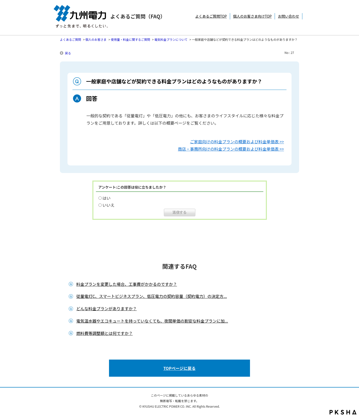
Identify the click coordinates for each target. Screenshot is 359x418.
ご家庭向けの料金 (206, 141)
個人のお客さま (95, 39)
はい (106, 198)
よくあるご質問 (70, 39)
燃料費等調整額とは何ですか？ (104, 333)
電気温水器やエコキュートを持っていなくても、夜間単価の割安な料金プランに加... (152, 321)
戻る (68, 53)
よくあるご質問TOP (211, 16)
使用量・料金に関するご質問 (130, 39)
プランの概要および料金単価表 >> (253, 141)
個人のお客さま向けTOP (252, 16)
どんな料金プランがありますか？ (106, 308)
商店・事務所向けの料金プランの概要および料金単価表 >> (231, 149)
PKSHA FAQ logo (343, 412)
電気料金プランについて (171, 39)
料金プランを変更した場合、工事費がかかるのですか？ (126, 284)
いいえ (108, 205)
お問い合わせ (288, 16)
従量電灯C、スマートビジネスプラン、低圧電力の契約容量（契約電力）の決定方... (151, 296)
